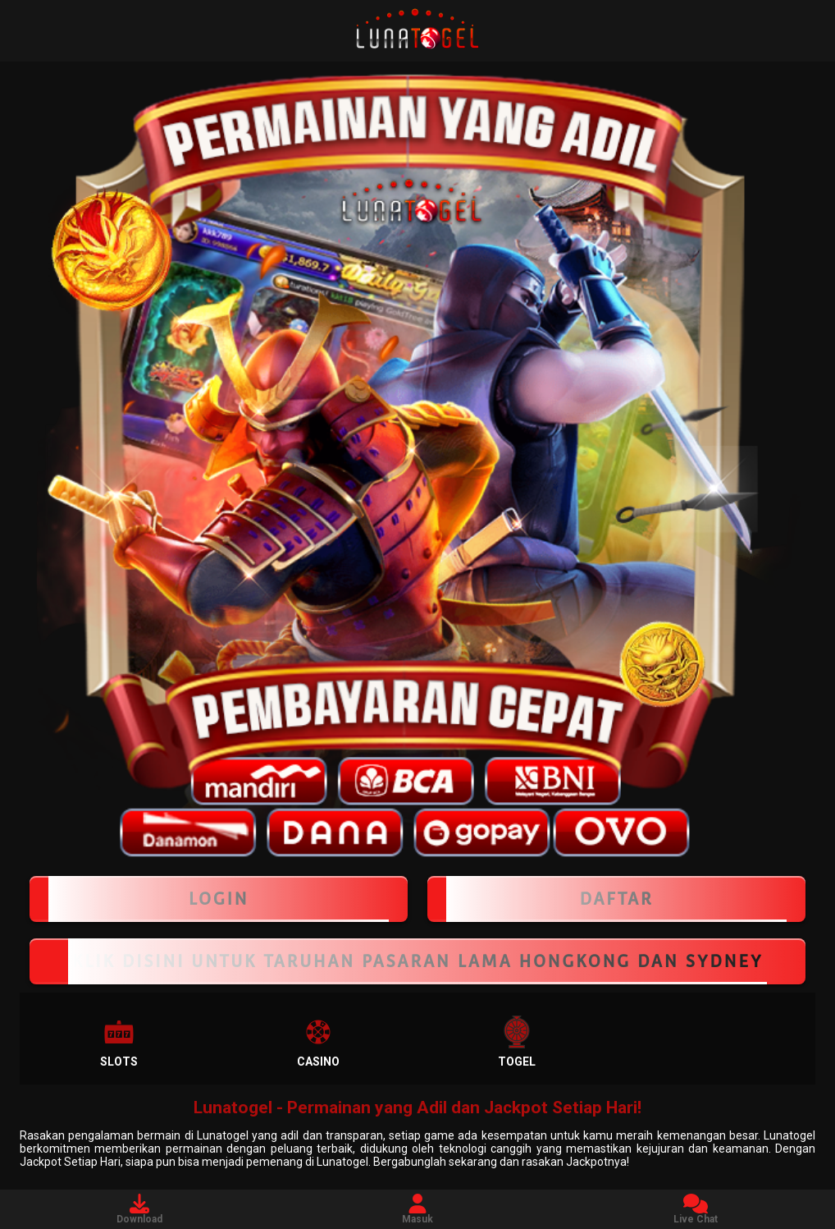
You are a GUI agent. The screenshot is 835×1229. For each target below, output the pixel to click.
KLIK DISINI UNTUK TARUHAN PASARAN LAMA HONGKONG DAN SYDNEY (417, 961)
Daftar (616, 899)
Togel (517, 1042)
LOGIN (219, 899)
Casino (318, 1042)
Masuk (417, 1209)
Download (139, 1209)
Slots (119, 1042)
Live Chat (695, 1209)
